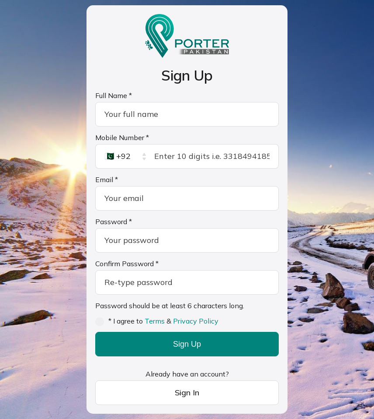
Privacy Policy (195, 321)
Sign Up (187, 344)
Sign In (187, 392)
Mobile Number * (122, 137)
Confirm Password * (127, 263)
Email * (106, 179)
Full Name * (113, 95)
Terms (155, 321)
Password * (113, 221)
